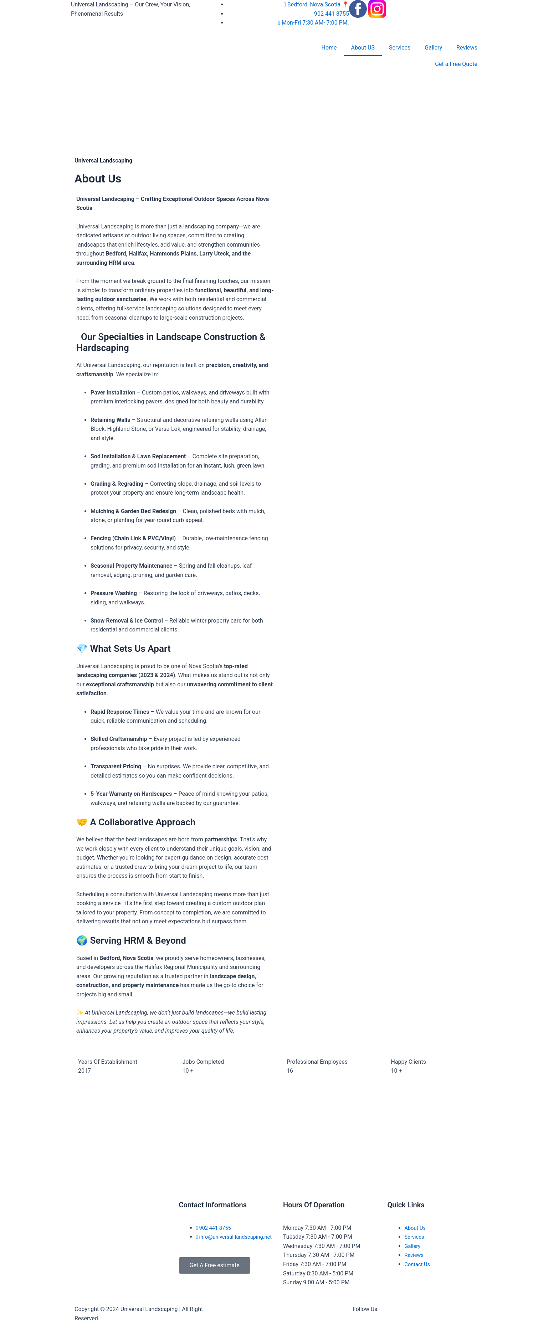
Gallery (433, 47)
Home (329, 47)
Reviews (466, 47)
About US (363, 47)
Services (399, 47)
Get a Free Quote (456, 64)
